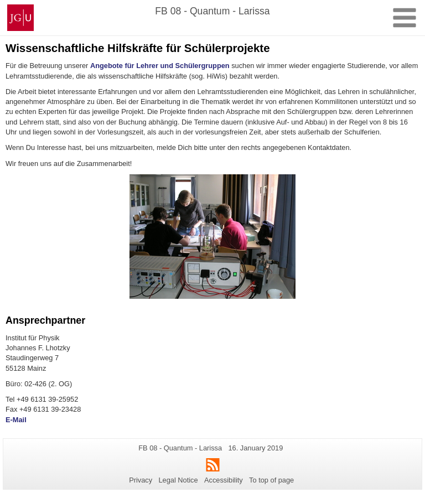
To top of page (271, 480)
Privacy (140, 480)
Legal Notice (178, 480)
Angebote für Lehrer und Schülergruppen (160, 65)
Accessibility (223, 480)
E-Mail (16, 420)
